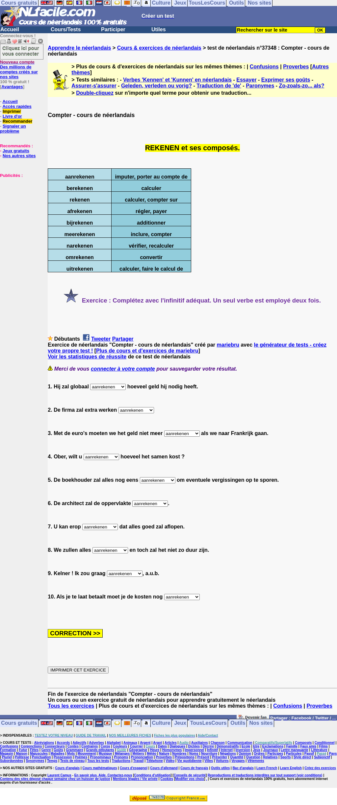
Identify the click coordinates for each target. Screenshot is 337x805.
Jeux (180, 723)
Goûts (58, 750)
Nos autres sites (19, 155)
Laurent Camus (59, 775)
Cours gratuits (19, 723)
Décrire (208, 746)
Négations (228, 753)
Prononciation (142, 757)
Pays (333, 753)
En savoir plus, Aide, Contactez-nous (103, 775)
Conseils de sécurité (190, 775)
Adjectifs (79, 742)
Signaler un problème (13, 129)
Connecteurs (55, 746)
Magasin (6, 753)
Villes (208, 761)
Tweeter (101, 339)
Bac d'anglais (243, 768)
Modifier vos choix (189, 779)
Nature (164, 753)
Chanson (218, 742)
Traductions (121, 761)
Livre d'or (12, 116)
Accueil (9, 29)
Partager (123, 339)
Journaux (270, 750)
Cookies (166, 779)
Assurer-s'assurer (93, 85)
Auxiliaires (199, 742)
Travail (138, 761)
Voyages (238, 761)
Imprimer (12, 111)
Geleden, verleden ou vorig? (156, 85)
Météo (151, 753)
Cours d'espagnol (133, 768)
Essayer (246, 80)
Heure (154, 750)
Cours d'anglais (67, 768)
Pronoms (121, 757)
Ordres (259, 753)
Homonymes (172, 750)
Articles (171, 742)
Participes (275, 753)
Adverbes (96, 742)
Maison (21, 753)
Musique (105, 753)
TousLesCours (208, 723)
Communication (239, 742)
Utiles (158, 29)
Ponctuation (41, 757)
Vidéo (170, 761)
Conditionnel (325, 742)
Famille (292, 746)
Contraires (89, 746)
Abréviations (44, 742)
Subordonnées (11, 761)
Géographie (138, 750)
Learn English (291, 768)
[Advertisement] (19, 211)
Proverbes (296, 66)
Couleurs (120, 746)
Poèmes (81, 757)
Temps (52, 761)
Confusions (264, 66)
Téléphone (154, 761)
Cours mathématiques (100, 768)
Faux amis (308, 746)
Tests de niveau (72, 761)
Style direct (302, 757)
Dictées (194, 746)
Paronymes (260, 85)
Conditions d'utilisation (152, 775)
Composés (303, 742)
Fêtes (34, 750)
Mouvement (87, 753)
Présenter (219, 757)
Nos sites (261, 723)
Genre (46, 750)
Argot (157, 742)
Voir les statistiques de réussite (87, 356)
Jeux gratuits (16, 150)
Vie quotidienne (189, 761)
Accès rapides (16, 106)
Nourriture (209, 753)
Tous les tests (98, 761)
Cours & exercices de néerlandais (159, 48)
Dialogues (177, 746)
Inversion (243, 750)
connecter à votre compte (123, 369)
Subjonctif (322, 757)
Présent (203, 757)
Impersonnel (194, 750)
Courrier (136, 746)
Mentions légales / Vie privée (135, 779)
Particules (294, 753)
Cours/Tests (66, 29)
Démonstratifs (228, 746)
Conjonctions (31, 746)
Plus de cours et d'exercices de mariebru (147, 351)
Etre (256, 746)
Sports (285, 757)
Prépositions (184, 757)
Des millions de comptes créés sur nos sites (19, 69)
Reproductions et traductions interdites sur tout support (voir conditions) (265, 775)
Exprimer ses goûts (285, 80)
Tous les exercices (71, 706)
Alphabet (114, 742)
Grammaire (74, 750)
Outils (237, 723)
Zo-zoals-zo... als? (301, 85)
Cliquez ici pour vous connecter (20, 50)
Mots (71, 753)
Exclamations (272, 746)
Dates (162, 746)
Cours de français (194, 768)
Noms (193, 753)
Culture (161, 723)
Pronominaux (100, 757)
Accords (63, 742)
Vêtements (255, 761)
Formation (8, 750)
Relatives (270, 757)
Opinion (245, 753)
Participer (113, 29)
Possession (63, 757)
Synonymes (35, 761)
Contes (73, 746)
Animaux (130, 742)
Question (253, 757)
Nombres (179, 753)
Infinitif (212, 750)
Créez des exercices (320, 768)
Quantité (237, 757)
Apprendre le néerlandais (79, 48)
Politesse (22, 757)
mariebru (228, 345)
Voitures (222, 761)
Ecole (246, 746)
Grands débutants (100, 750)
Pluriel (7, 757)
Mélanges (122, 753)
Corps (105, 746)
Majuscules (39, 753)
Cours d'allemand (164, 768)
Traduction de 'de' (218, 85)
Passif (309, 753)
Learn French (266, 768)
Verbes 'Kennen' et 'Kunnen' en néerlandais (177, 80)
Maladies (57, 753)
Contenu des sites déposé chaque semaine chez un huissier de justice (55, 779)
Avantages (12, 86)
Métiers (138, 753)
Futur (23, 750)
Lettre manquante (294, 750)
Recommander (17, 121)
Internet (227, 750)
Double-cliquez (95, 93)
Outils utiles (220, 768)
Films (323, 746)
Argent (145, 742)
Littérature (319, 750)
